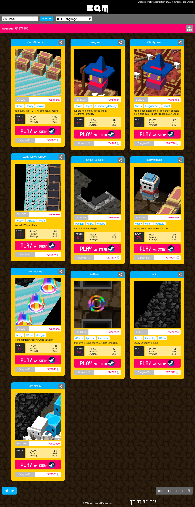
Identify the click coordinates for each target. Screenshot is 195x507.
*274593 (172, 372)
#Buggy (40, 335)
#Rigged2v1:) (152, 106)
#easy (29, 106)
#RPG (90, 223)
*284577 (112, 257)
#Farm (19, 106)
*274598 (112, 372)
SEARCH (46, 18)
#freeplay (150, 338)
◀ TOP (9, 491)
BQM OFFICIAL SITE (174, 491)
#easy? (20, 220)
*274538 (53, 474)
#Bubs (29, 335)
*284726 (172, 143)
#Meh (42, 220)
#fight (89, 106)
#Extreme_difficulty (106, 106)
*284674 (53, 254)
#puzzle (160, 223)
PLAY (38, 131)
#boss (78, 106)
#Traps (31, 220)
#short (148, 223)
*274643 (53, 369)
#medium (103, 338)
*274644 (172, 257)
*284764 (112, 143)
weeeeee (54, 99)
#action (79, 223)
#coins (40, 106)
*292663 (53, 140)
